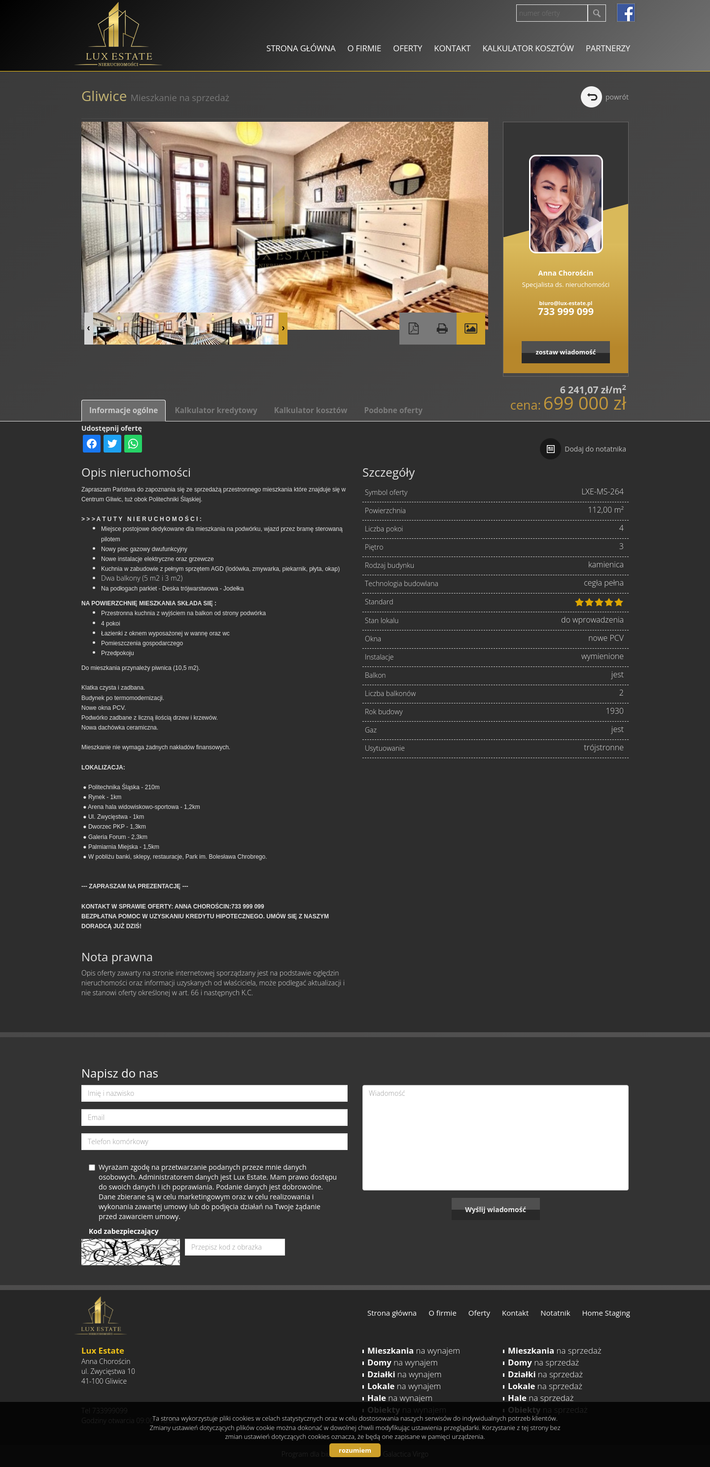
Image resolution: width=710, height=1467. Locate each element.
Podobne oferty (393, 410)
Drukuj (442, 329)
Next (283, 329)
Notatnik (555, 1313)
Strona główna (300, 48)
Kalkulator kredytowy (216, 410)
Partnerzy (608, 48)
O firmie (364, 48)
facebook (626, 12)
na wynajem (413, 1350)
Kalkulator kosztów (527, 48)
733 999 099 (566, 311)
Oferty (407, 48)
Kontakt (452, 48)
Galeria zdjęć (471, 329)
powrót (617, 97)
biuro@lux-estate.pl (566, 303)
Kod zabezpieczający (123, 1231)
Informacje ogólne (123, 410)
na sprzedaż (555, 1350)
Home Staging (606, 1313)
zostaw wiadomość (565, 352)
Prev (88, 329)
